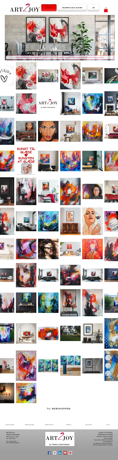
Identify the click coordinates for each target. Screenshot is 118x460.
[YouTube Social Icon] (65, 452)
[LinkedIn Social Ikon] (59, 452)
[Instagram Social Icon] (54, 452)
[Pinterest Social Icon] (70, 452)
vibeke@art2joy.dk (14, 442)
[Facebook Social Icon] (49, 452)
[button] (106, 9)
